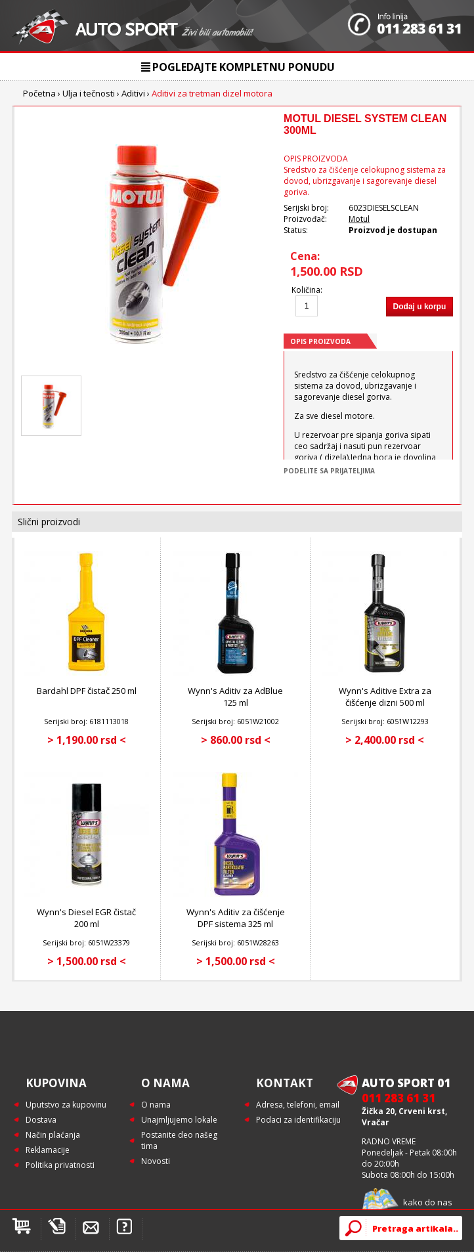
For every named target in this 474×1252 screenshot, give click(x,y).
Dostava (41, 1119)
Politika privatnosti (60, 1165)
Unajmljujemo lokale (179, 1119)
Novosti (155, 1161)
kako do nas (427, 1202)
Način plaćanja (53, 1134)
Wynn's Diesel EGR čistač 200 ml (86, 918)
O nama (156, 1104)
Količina (305, 289)
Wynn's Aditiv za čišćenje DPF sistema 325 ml (235, 918)
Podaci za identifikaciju (298, 1119)
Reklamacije (48, 1149)
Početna (39, 93)
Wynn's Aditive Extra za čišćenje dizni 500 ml (385, 696)
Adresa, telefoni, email (297, 1104)
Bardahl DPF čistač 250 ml (87, 691)
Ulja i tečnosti (88, 93)
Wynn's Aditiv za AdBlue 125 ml (235, 696)
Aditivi (133, 93)
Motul (359, 219)
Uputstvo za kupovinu (66, 1104)
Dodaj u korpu (419, 306)
